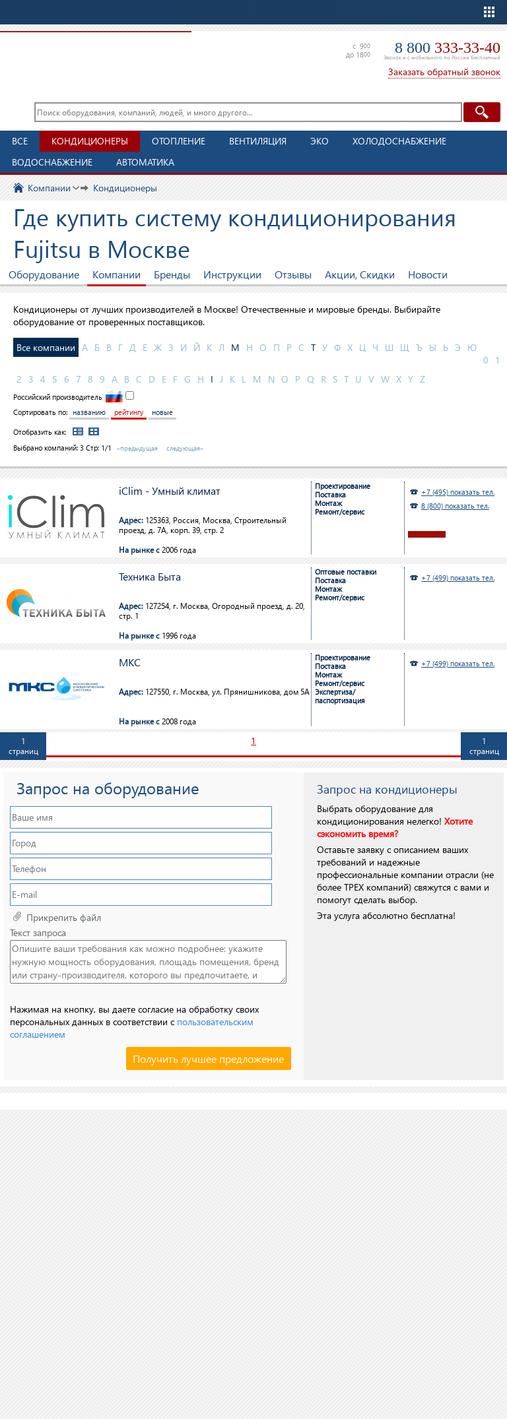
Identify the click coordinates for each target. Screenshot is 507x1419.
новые (162, 412)
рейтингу (128, 412)
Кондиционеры (89, 141)
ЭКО (319, 141)
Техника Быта (150, 577)
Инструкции (232, 274)
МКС (130, 662)
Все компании (46, 347)
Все (20, 141)
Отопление (178, 141)
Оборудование (44, 274)
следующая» (184, 448)
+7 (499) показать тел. (457, 577)
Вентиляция (258, 141)
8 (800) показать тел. (455, 505)
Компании (116, 274)
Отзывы (293, 274)
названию (89, 412)
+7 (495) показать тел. (457, 492)
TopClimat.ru (92, 59)
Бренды (172, 274)
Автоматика (145, 162)
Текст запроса (38, 933)
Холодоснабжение (399, 141)
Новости (428, 274)
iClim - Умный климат (169, 491)
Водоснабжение (52, 162)
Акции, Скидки (360, 274)
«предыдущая (137, 448)
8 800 (447, 47)
